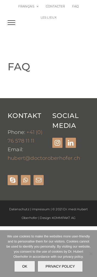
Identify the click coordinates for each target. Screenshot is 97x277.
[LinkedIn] (71, 143)
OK (24, 266)
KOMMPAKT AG (63, 218)
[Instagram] (57, 143)
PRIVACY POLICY (60, 266)
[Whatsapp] (25, 180)
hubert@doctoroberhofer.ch (44, 158)
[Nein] (90, 253)
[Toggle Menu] (11, 22)
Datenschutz (19, 209)
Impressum (41, 209)
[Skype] (13, 180)
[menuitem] (28, 6)
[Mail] (39, 180)
